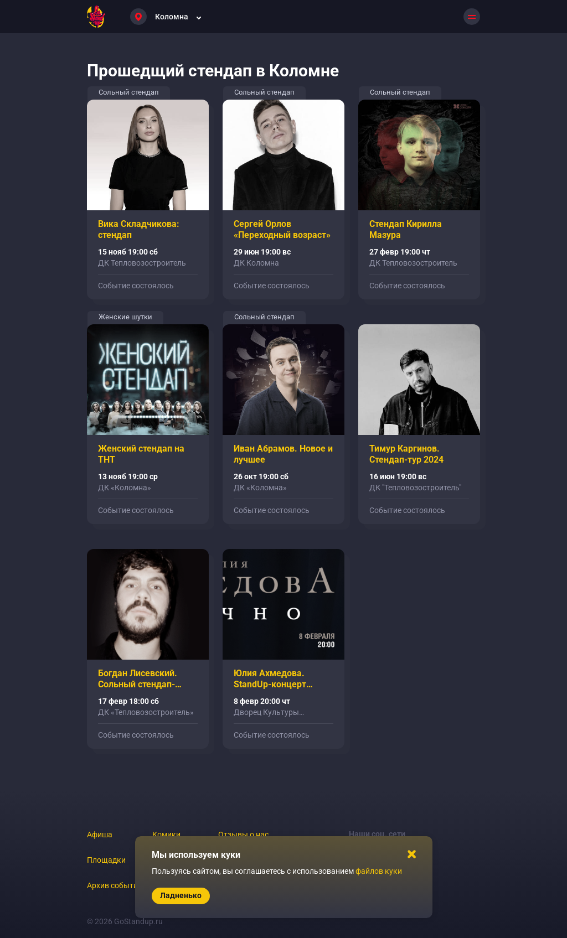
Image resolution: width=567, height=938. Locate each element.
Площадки (106, 860)
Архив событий (114, 885)
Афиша (99, 834)
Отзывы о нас (243, 834)
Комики (166, 834)
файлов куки (378, 871)
